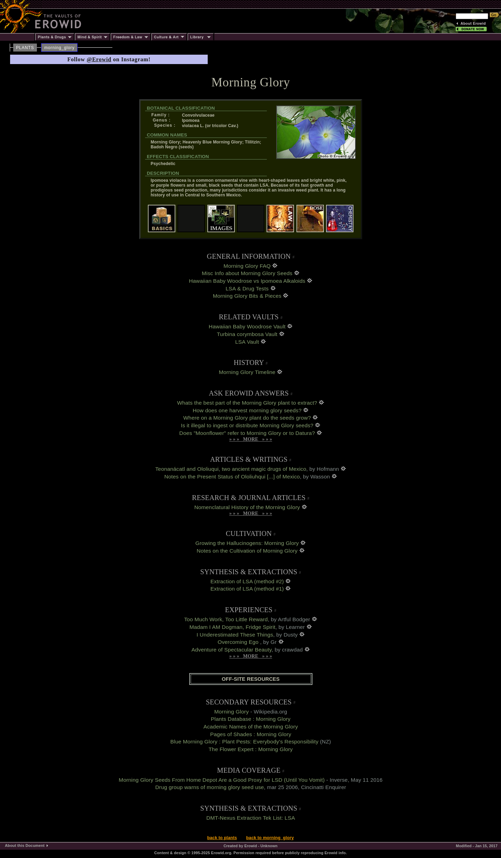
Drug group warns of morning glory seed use (209, 787)
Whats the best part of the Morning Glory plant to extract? (247, 403)
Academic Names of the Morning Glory (251, 727)
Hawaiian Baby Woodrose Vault (247, 326)
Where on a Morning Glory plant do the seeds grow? (247, 418)
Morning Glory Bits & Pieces (247, 296)
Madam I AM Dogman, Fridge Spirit (232, 627)
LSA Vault (247, 342)
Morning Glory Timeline (247, 372)
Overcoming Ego (238, 642)
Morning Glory (231, 712)
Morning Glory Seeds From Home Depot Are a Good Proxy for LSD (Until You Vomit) (222, 780)
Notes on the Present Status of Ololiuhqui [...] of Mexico (232, 476)
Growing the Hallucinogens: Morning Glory (247, 543)
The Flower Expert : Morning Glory (251, 749)
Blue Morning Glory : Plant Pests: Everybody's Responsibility (244, 741)
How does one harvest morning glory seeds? (247, 410)
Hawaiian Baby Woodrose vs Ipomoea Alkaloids (247, 281)
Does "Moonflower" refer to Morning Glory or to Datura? (247, 433)
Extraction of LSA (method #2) (247, 581)
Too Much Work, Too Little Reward (226, 619)
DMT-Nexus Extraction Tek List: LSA (250, 818)
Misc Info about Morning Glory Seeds (247, 273)
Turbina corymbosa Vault (247, 334)
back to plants (222, 837)
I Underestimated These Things (235, 635)
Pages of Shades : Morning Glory (250, 734)
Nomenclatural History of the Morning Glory (247, 507)
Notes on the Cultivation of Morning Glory (247, 551)
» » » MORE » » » (250, 439)
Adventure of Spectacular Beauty (231, 650)
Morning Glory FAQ (247, 266)
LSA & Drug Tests (247, 288)
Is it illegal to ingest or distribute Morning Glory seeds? (247, 425)
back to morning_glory (270, 837)
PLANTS (25, 47)
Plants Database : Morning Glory (251, 719)
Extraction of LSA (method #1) (247, 589)
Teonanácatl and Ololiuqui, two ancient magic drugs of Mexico (230, 469)
